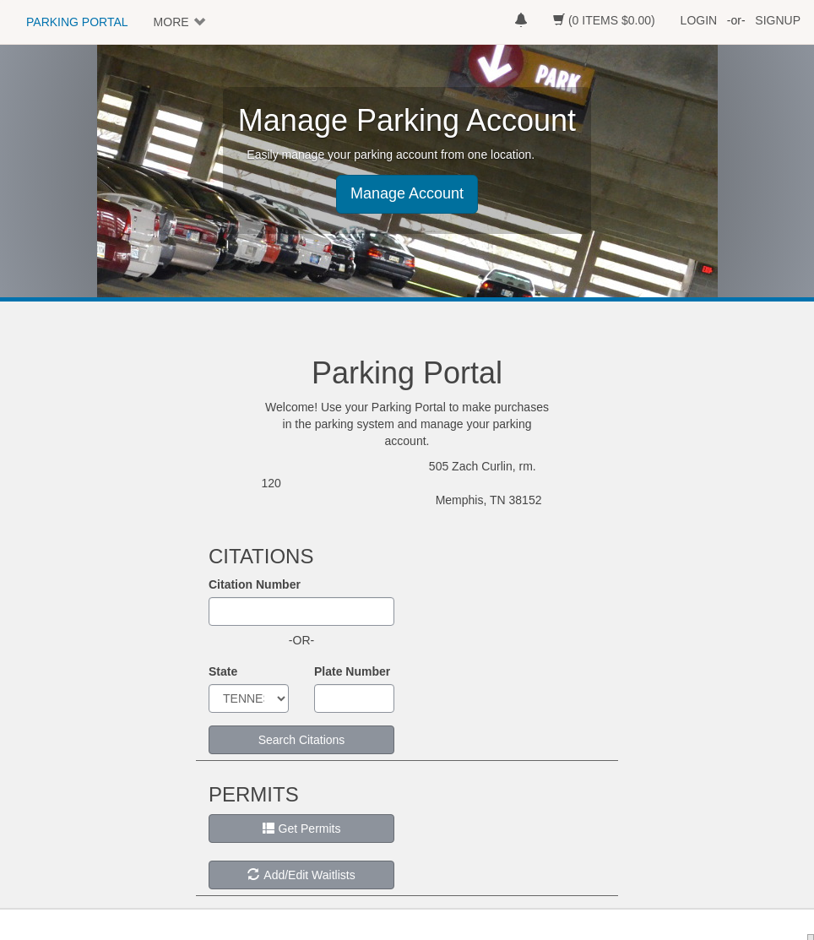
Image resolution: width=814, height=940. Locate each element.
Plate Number (352, 671)
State (223, 671)
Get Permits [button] (302, 828)
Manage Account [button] (407, 193)
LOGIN (699, 20)
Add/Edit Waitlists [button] (301, 875)
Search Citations (301, 740)
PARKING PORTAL (77, 22)
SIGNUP (777, 20)
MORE (171, 22)
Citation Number (255, 584)
